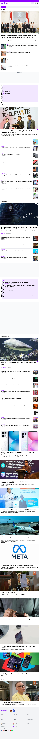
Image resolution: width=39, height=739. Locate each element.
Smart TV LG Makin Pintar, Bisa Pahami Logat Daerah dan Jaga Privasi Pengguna (15, 188)
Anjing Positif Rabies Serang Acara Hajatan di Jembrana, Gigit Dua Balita (14, 257)
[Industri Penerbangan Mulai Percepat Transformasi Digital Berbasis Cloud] (19, 525)
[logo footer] (5, 711)
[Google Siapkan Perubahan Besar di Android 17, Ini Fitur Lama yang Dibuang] (19, 662)
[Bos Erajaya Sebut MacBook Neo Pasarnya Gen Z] (19, 690)
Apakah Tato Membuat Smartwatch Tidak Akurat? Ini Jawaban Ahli (18, 52)
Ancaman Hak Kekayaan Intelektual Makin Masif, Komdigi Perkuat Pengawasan (20, 65)
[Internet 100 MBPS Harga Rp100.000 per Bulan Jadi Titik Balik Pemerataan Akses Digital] (19, 469)
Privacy (28, 717)
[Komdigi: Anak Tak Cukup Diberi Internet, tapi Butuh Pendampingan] (19, 498)
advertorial (3, 370)
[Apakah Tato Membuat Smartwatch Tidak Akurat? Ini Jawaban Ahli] (3, 53)
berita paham (8, 51)
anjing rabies (3, 256)
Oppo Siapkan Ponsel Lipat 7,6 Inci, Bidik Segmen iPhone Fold (12, 167)
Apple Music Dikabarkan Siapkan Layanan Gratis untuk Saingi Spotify (13, 411)
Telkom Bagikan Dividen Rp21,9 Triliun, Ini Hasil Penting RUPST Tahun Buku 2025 (16, 371)
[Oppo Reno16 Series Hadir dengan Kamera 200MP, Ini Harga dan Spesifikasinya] (19, 440)
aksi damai (6, 283)
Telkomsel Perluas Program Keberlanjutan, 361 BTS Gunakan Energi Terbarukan (15, 391)
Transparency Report (30, 719)
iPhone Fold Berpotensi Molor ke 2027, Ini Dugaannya (10, 154)
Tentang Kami (16, 714)
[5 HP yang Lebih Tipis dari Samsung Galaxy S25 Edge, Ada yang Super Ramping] (19, 634)
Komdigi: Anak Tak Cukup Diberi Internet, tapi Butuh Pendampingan (18, 509)
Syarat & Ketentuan (17, 717)
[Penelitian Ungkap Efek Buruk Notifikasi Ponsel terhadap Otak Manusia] (19, 607)
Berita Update (7, 290)
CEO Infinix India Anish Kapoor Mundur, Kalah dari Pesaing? (12, 398)
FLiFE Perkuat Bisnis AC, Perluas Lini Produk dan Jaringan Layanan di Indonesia (15, 147)
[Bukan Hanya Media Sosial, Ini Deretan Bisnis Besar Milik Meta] (19, 553)
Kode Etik (2, 719)
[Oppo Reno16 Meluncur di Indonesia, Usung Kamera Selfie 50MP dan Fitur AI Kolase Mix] (3, 60)
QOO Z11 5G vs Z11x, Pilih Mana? (9, 592)
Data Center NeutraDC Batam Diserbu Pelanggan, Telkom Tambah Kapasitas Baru (15, 425)
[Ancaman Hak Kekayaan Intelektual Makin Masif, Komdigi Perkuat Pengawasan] (3, 67)
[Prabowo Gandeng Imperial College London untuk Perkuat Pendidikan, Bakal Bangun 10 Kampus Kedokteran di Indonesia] (20, 22)
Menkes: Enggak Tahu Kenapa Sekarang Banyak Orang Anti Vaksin (13, 250)
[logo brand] (11, 710)
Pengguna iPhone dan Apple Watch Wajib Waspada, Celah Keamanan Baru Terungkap (21, 45)
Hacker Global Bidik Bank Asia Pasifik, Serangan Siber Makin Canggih (13, 405)
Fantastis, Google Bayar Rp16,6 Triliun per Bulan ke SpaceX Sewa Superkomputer (15, 384)
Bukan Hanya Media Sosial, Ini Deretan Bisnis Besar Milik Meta (17, 565)
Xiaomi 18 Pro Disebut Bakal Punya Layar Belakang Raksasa (11, 378)
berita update (3, 139)
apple (7, 44)
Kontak (2, 714)
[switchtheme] (36, 3)
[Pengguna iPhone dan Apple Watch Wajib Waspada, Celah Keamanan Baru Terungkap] (3, 46)
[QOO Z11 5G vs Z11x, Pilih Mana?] (19, 581)
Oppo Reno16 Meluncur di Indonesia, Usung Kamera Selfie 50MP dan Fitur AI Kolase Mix (22, 59)
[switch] (32, 3)
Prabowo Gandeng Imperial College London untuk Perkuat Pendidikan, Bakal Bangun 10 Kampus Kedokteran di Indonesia (18, 37)
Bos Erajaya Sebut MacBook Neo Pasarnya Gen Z (13, 702)
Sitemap (15, 719)
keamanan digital (3, 173)
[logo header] (5, 3)
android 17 (2, 679)
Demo (5, 287)
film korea (3, 233)
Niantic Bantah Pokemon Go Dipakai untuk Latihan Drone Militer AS (13, 161)
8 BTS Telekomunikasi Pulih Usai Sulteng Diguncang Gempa (11, 140)
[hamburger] (38, 3)
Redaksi (28, 714)
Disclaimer (2, 717)
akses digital (3, 486)
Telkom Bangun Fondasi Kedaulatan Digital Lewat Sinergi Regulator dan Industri (15, 418)
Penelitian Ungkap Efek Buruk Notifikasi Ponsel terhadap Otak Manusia (19, 619)
